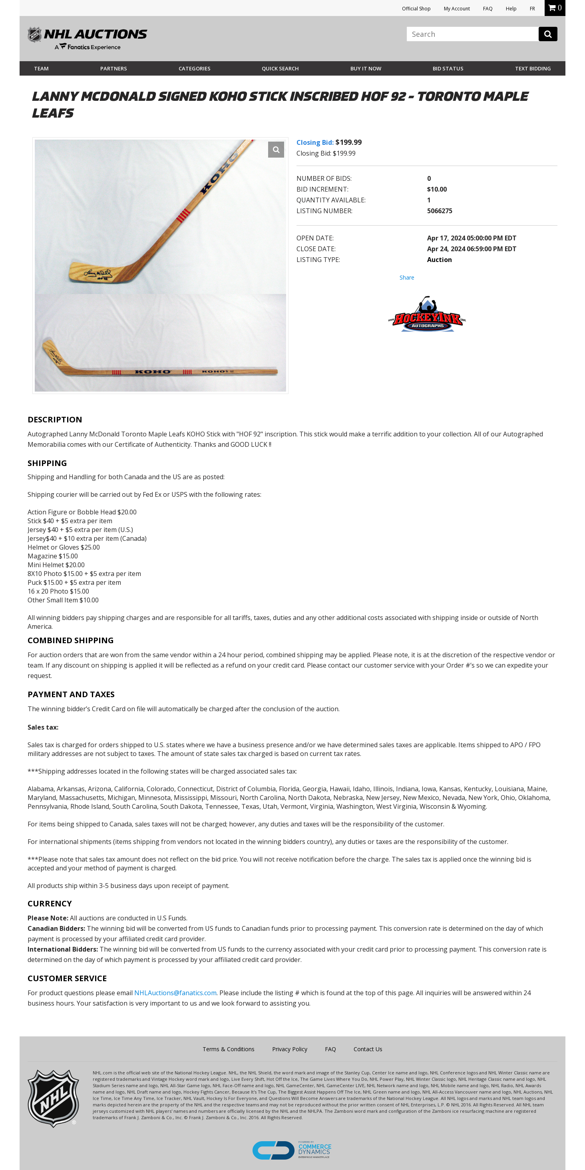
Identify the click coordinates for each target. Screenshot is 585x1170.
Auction (439, 259)
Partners (113, 68)
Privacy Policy (289, 1049)
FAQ (488, 8)
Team (41, 68)
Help (511, 8)
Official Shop (416, 8)
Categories (195, 68)
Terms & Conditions (229, 1049)
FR (532, 8)
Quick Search (280, 68)
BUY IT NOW (365, 68)
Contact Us (368, 1049)
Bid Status (448, 68)
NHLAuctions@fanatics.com (175, 992)
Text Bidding (533, 68)
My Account (457, 8)
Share (407, 277)
